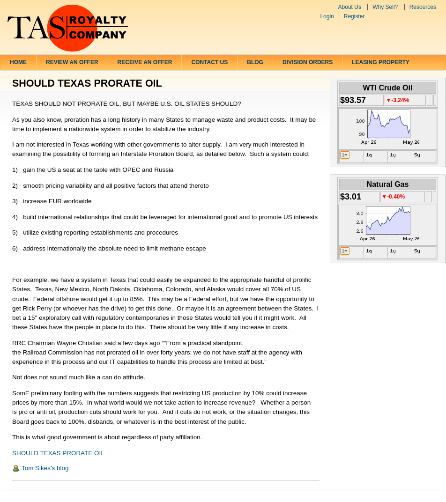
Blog (255, 62)
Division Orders (307, 62)
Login (327, 16)
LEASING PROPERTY (380, 62)
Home (18, 62)
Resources (422, 7)
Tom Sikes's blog (45, 468)
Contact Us (209, 62)
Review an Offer (72, 62)
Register (354, 16)
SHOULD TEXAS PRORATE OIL (58, 453)
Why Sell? (385, 7)
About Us (349, 7)
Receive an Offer (145, 62)
